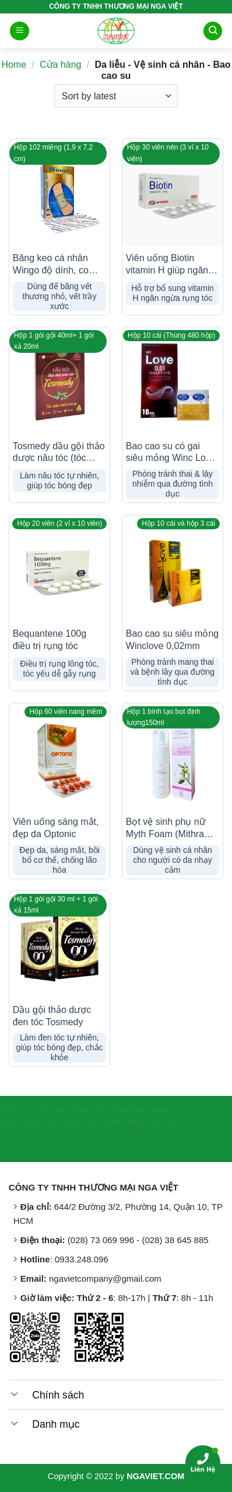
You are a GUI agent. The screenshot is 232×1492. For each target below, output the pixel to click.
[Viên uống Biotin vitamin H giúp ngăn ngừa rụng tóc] (172, 195)
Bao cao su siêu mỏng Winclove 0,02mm (172, 640)
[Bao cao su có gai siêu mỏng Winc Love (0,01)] (172, 383)
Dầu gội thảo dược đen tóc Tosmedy (52, 1016)
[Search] (212, 31)
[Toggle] (14, 1393)
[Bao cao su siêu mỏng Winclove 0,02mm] (172, 571)
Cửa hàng (61, 65)
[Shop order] (116, 95)
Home (13, 65)
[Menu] (19, 31)
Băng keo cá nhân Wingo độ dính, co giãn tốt (51, 265)
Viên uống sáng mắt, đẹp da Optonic (56, 828)
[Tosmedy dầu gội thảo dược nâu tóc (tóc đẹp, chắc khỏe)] (59, 383)
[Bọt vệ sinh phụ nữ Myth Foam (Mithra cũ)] (172, 759)
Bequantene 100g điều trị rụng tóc (49, 640)
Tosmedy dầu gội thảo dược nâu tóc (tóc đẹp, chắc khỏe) (59, 453)
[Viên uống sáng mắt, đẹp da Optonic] (59, 759)
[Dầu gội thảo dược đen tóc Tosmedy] (59, 947)
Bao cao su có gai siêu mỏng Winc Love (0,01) (171, 453)
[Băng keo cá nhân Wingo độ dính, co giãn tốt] (59, 195)
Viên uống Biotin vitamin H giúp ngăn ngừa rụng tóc (167, 265)
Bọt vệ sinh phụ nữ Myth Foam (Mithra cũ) (166, 829)
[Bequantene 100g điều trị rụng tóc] (59, 571)
